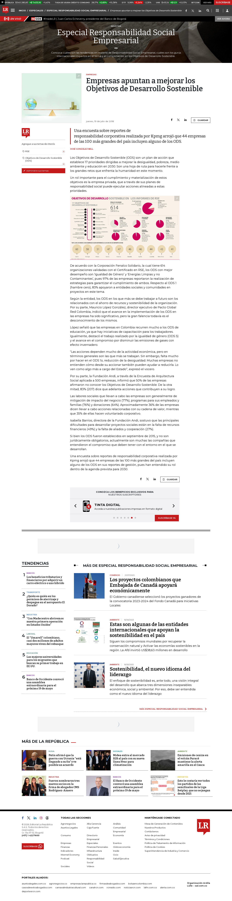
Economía (118, 835)
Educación (32, 653)
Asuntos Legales (69, 827)
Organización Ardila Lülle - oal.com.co (198, 884)
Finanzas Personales (97, 847)
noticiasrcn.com (132, 887)
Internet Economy (70, 854)
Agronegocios (68, 823)
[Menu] (13, 10)
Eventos (117, 843)
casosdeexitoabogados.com (37, 887)
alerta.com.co (167, 887)
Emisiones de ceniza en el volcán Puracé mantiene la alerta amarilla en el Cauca (193, 760)
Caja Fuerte (93, 827)
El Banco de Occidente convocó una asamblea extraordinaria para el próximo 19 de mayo (128, 785)
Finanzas (65, 847)
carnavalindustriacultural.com (70, 887)
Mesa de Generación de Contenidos (164, 823)
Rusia (51, 751)
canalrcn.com (96, 887)
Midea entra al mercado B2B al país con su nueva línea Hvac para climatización (129, 760)
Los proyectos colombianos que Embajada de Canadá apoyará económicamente (145, 585)
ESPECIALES (36, 10)
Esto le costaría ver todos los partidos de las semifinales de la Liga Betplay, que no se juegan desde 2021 (194, 787)
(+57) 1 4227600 (30, 835)
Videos (90, 866)
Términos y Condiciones (157, 839)
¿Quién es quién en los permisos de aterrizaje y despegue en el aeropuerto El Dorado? (46, 601)
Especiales (92, 843)
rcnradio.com (114, 887)
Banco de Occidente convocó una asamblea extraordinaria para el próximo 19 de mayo (45, 684)
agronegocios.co (58, 883)
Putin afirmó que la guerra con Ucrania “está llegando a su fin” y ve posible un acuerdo (65, 760)
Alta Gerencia (94, 823)
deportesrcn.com (31, 891)
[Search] (208, 10)
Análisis (117, 823)
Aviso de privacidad (155, 835)
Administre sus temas (35, 170)
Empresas (66, 843)
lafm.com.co (150, 887)
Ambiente (182, 751)
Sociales (117, 751)
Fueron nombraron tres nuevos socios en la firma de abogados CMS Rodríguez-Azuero (64, 785)
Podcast (65, 858)
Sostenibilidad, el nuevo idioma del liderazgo (150, 671)
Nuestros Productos (155, 827)
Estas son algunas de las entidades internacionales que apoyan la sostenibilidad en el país (149, 629)
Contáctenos (151, 831)
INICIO (22, 10)
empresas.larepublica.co (83, 883)
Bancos (31, 573)
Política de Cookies (155, 847)
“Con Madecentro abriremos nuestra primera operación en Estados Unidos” (45, 621)
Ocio (115, 854)
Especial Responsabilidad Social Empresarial (116, 36)
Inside (116, 851)
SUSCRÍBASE (223, 2)
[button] (74, 506)
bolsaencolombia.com (140, 883)
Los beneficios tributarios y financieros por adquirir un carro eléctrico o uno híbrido (45, 580)
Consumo (66, 835)
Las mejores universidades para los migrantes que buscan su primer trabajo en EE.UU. (45, 661)
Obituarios (92, 854)
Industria (32, 615)
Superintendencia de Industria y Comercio (167, 851)
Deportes (183, 777)
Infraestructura (94, 851)
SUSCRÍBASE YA (167, 518)
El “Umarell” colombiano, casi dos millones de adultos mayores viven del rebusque (45, 640)
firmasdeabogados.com (112, 883)
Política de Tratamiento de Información (165, 843)
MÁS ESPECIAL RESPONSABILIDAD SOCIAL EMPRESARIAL (171, 709)
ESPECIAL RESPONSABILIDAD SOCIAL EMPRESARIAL (77, 10)
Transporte (33, 592)
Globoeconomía (121, 847)
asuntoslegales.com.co (34, 883)
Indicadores (67, 851)
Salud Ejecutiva (121, 858)
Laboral (31, 634)
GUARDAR (200, 120)
